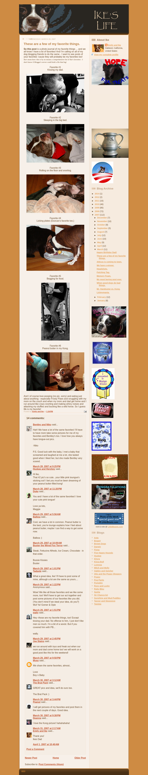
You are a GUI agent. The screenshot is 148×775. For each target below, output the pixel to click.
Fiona (96, 550)
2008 (97, 211)
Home (56, 758)
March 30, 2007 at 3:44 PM (46, 699)
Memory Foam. (104, 276)
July (99, 235)
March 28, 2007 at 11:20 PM (47, 489)
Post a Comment (35, 749)
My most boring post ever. (109, 279)
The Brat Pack (40, 683)
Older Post (80, 758)
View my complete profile (106, 55)
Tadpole (37, 571)
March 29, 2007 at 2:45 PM (46, 638)
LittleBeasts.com (115, 527)
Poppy (97, 577)
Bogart (97, 541)
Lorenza (98, 565)
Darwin (97, 547)
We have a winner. (105, 265)
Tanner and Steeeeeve (104, 601)
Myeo (36, 660)
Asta (96, 538)
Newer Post (31, 758)
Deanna (37, 718)
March (100, 249)
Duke (35, 491)
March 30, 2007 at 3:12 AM (47, 680)
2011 (97, 201)
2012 (97, 197)
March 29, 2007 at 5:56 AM (47, 514)
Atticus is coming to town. (109, 262)
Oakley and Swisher (103, 571)
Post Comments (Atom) (51, 764)
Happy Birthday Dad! (107, 252)
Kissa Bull (99, 562)
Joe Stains (38, 641)
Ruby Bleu (99, 589)
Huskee (97, 556)
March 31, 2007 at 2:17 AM (47, 728)
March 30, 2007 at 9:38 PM (46, 715)
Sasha (97, 592)
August (101, 232)
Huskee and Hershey (44, 469)
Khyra (97, 559)
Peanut (36, 702)
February (102, 297)
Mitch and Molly (101, 568)
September (102, 228)
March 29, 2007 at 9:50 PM (46, 658)
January (101, 300)
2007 (97, 215)
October (101, 225)
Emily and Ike (40, 731)
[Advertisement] (110, 107)
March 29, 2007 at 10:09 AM (47, 543)
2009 (97, 208)
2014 (97, 194)
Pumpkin (98, 583)
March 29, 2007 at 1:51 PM (46, 610)
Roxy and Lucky (102, 586)
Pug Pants (99, 580)
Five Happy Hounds (103, 553)
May (99, 242)
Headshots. (102, 269)
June (100, 239)
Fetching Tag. (103, 272)
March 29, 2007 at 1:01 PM (46, 568)
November (102, 221)
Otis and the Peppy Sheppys (107, 574)
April (99, 246)
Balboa (36, 517)
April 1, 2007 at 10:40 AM (46, 744)
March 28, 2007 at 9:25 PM (46, 466)
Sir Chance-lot (101, 595)
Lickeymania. (103, 292)
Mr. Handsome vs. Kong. (108, 289)
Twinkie (97, 604)
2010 (97, 204)
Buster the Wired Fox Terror (48, 545)
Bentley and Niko (42, 424)
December (102, 218)
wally (35, 612)
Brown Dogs (100, 544)
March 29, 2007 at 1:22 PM (46, 584)
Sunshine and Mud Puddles (107, 598)
